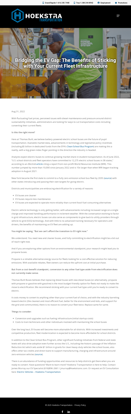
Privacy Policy (80, 405)
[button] (118, 16)
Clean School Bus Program (80, 146)
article (39, 163)
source (107, 178)
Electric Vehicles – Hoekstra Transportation (39, 371)
